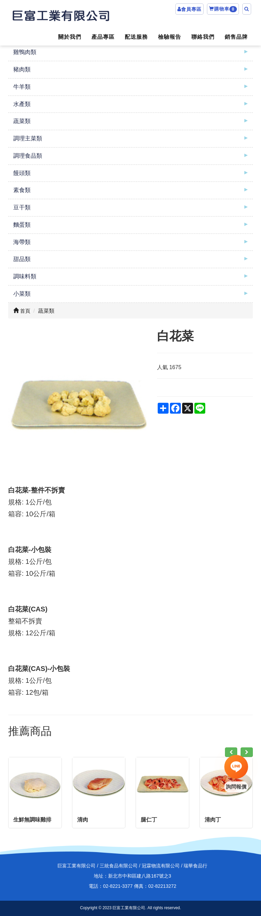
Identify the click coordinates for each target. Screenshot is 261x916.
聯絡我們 (202, 37)
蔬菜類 (22, 121)
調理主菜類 (27, 138)
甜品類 (22, 259)
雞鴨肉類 (24, 52)
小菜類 (22, 294)
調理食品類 (27, 156)
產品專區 (103, 37)
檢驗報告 (169, 37)
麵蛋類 (22, 225)
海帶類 (22, 242)
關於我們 (69, 37)
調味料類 (24, 276)
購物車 (223, 9)
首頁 (21, 311)
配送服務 (136, 37)
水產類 (22, 104)
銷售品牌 (236, 37)
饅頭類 (22, 173)
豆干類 (22, 207)
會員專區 (191, 9)
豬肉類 (22, 69)
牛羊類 (22, 87)
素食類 (22, 190)
